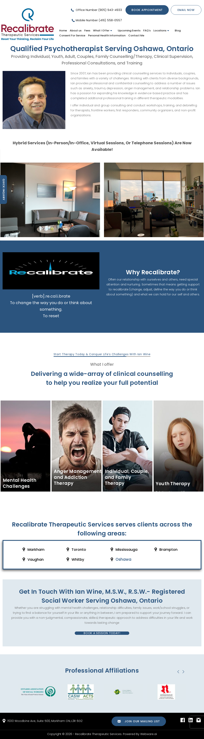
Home (63, 30)
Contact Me (136, 35)
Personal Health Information (107, 35)
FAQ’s (147, 30)
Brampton (168, 549)
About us (75, 30)
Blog (178, 30)
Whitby (78, 559)
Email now (186, 10)
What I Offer (101, 30)
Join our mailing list (139, 721)
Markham (35, 549)
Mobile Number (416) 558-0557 (99, 20)
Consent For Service (72, 35)
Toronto (79, 549)
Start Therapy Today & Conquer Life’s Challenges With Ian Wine (102, 354)
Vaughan (35, 559)
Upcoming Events (129, 30)
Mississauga (126, 549)
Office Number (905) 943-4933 (98, 10)
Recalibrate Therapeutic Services (98, 734)
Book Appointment (147, 10)
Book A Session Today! (102, 633)
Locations (159, 30)
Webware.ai (148, 734)
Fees (87, 30)
